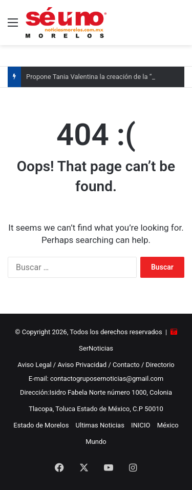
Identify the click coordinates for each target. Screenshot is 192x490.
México (168, 425)
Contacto (126, 365)
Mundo (96, 441)
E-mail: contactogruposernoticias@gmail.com (96, 378)
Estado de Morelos (41, 425)
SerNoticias (96, 348)
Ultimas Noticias (100, 425)
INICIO (140, 425)
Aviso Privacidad (81, 365)
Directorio (160, 365)
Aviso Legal (34, 365)
